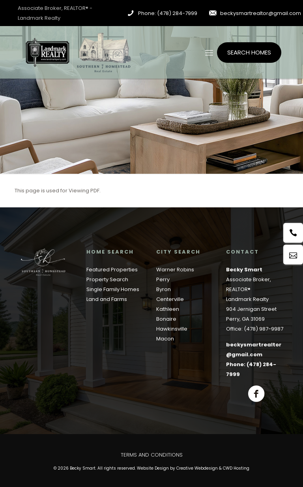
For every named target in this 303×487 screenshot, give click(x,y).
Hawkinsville (171, 329)
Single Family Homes (112, 289)
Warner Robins (175, 269)
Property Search (107, 279)
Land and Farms (106, 299)
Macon (165, 338)
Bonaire (166, 319)
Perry (163, 279)
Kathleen (167, 309)
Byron (163, 289)
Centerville (170, 299)
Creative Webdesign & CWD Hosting (212, 468)
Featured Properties (112, 269)
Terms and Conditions (152, 455)
